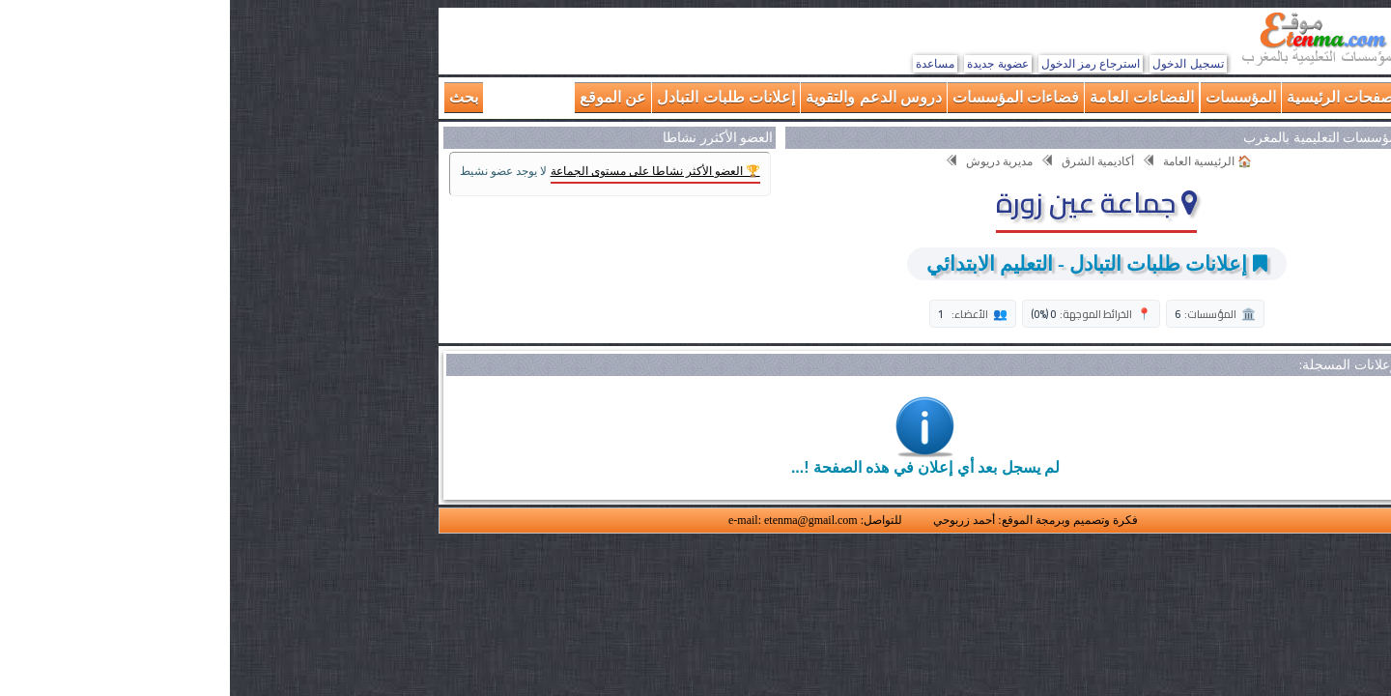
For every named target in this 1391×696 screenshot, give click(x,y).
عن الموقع (383, 97)
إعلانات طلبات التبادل (496, 97)
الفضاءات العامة (911, 97)
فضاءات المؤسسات (786, 97)
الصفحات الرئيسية (1115, 97)
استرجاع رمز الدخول (861, 64)
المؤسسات (1011, 97)
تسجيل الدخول (958, 64)
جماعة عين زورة (866, 202)
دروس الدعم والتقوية (644, 97)
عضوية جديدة (767, 64)
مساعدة (705, 64)
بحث (233, 97)
